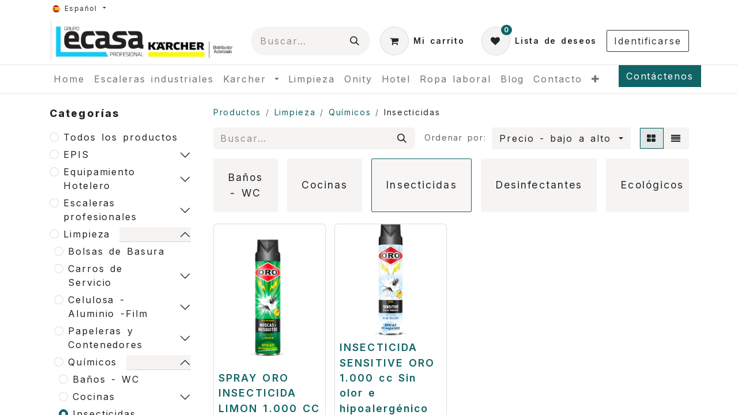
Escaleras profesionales (100, 209)
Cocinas (94, 396)
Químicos (92, 362)
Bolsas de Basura (116, 251)
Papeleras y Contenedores (105, 337)
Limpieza (86, 234)
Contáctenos (660, 76)
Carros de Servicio (95, 275)
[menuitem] (69, 78)
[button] (561, 138)
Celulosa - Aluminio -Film (108, 306)
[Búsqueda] (355, 41)
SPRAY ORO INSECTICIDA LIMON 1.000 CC (269, 393)
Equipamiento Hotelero (99, 178)
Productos (237, 112)
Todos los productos (120, 137)
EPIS (76, 154)
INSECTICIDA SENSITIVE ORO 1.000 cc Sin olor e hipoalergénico (387, 377)
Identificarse (647, 41)
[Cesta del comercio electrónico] (422, 40)
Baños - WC (106, 379)
